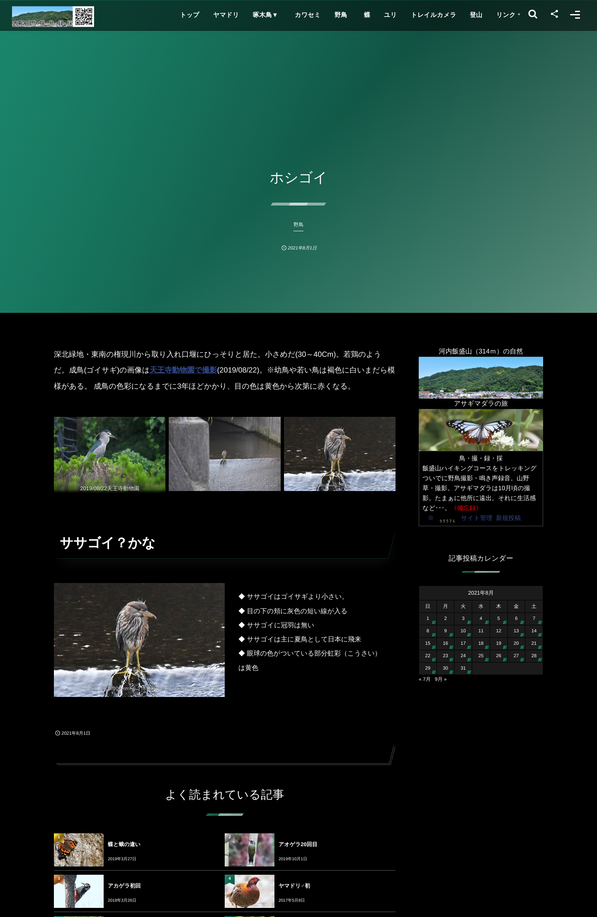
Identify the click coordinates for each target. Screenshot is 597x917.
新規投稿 (508, 518)
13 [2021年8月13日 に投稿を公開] (516, 631)
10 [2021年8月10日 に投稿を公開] (463, 631)
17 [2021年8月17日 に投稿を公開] (463, 643)
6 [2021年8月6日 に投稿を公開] (516, 618)
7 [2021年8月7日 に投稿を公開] (534, 618)
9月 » (441, 679)
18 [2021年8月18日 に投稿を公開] (481, 643)
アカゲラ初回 (124, 886)
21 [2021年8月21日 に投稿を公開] (534, 643)
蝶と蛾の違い (124, 844)
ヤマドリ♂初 (294, 886)
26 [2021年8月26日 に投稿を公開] (498, 655)
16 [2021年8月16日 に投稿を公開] (445, 643)
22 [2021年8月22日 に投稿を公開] (428, 655)
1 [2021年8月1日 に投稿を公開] (428, 618)
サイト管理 (477, 518)
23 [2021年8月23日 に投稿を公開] (445, 655)
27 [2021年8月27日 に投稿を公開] (516, 655)
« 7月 (425, 679)
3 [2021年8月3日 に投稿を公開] (463, 618)
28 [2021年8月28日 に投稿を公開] (534, 655)
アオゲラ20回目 (298, 844)
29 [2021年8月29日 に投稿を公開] (428, 668)
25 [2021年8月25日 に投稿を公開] (481, 655)
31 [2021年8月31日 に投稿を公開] (463, 668)
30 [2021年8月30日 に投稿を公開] (445, 668)
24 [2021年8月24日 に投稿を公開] (463, 655)
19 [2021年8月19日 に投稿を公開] (498, 643)
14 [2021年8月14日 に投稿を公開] (534, 631)
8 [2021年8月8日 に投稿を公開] (428, 631)
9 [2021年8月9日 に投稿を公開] (445, 631)
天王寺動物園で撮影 (183, 370)
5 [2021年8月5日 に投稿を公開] (499, 618)
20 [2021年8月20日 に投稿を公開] (516, 643)
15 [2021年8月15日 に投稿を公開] (428, 643)
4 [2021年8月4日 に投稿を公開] (481, 618)
